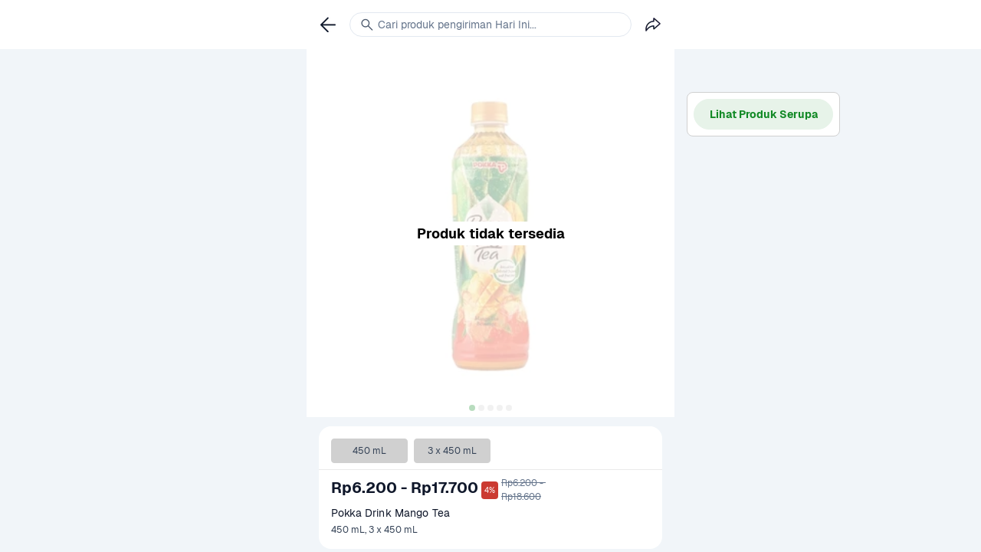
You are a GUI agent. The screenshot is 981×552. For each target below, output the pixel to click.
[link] (328, 24)
